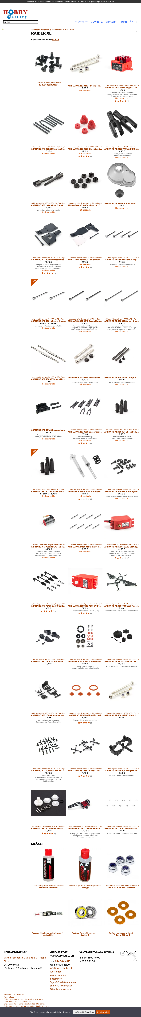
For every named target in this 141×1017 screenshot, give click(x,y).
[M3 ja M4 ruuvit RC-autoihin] (121, 870)
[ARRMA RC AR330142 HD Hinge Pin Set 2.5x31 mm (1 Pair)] (121, 699)
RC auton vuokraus (60, 989)
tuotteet (81, 22)
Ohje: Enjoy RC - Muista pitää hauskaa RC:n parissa (25, 1004)
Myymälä (97, 22)
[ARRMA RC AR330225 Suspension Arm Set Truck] (85, 418)
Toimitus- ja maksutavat (14, 995)
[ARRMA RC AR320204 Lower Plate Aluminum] (85, 247)
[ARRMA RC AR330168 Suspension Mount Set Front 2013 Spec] (48, 418)
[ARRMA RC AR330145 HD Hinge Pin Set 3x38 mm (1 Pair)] (121, 362)
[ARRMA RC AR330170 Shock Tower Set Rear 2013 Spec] (121, 590)
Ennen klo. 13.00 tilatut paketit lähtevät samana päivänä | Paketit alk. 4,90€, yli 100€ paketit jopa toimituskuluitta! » (70, 2)
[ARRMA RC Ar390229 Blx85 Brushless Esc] (85, 813)
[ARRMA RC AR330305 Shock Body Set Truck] (48, 475)
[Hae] (20, 21)
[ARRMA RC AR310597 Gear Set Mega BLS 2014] (121, 645)
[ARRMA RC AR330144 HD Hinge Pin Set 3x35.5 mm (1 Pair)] (85, 362)
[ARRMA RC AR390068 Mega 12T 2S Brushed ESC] (121, 75)
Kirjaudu (112, 22)
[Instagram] (128, 954)
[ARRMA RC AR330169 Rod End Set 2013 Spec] (48, 756)
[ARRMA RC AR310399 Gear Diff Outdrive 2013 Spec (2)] (121, 134)
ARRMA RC (68, 30)
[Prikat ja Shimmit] (121, 918)
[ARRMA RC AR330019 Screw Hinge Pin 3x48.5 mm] (121, 307)
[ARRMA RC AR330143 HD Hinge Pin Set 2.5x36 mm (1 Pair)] (85, 75)
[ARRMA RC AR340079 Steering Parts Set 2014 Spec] (121, 475)
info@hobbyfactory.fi (61, 968)
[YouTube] (135, 959)
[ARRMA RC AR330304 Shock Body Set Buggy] (121, 418)
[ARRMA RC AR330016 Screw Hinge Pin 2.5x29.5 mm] (48, 307)
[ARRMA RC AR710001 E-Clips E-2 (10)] (121, 813)
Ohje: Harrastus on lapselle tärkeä (17, 1002)
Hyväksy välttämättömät (84, 1012)
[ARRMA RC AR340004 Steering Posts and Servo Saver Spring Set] (85, 475)
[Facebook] (123, 954)
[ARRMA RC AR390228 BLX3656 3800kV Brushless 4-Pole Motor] (48, 533)
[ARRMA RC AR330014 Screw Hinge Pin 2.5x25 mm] (121, 247)
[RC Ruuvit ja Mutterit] (48, 75)
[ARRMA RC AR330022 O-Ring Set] (85, 699)
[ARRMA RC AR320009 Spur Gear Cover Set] (121, 189)
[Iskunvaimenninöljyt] (48, 870)
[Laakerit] (85, 918)
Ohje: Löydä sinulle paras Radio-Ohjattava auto (23, 999)
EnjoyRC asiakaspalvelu (63, 982)
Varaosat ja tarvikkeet (51, 30)
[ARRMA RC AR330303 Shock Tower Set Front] (85, 756)
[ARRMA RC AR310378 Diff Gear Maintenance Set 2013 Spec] (85, 645)
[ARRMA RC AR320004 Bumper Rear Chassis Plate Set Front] (48, 699)
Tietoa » (66, 1012)
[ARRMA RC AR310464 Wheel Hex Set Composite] (85, 189)
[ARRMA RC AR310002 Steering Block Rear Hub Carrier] (48, 645)
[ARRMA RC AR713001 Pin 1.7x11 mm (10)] (85, 533)
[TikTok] (134, 954)
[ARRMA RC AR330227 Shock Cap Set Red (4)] (85, 134)
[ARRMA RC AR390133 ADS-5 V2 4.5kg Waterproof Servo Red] (85, 590)
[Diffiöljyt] (85, 870)
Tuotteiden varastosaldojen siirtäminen (58, 975)
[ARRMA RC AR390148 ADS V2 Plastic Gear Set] (48, 813)
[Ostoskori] (131, 23)
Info (124, 22)
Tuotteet (35, 30)
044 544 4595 (62, 961)
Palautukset (9, 997)
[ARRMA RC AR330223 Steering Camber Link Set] (48, 134)
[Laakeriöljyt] (48, 918)
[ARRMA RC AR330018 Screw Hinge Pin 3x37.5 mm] (85, 307)
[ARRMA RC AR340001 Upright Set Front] (121, 756)
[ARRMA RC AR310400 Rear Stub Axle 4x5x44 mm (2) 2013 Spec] (48, 189)
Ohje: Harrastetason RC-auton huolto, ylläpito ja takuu (26, 1006)
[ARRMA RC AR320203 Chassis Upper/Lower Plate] (48, 247)
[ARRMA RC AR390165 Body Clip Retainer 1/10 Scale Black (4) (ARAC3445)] (48, 590)
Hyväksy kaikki (103, 1012)
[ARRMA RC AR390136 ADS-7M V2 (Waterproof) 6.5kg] (121, 533)
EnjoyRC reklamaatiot (62, 985)
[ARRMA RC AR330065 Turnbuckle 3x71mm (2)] (48, 362)
